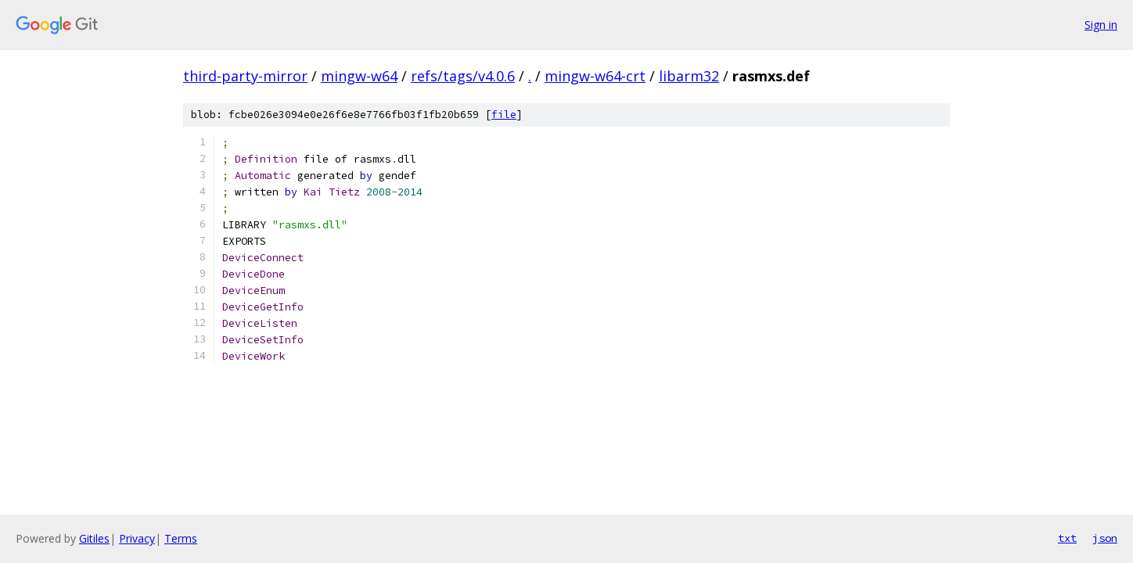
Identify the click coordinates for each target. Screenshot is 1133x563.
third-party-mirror (245, 75)
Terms (180, 538)
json (1104, 538)
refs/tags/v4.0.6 (463, 75)
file (503, 114)
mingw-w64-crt (595, 75)
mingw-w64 (359, 75)
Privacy (137, 538)
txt (1067, 538)
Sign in (1100, 24)
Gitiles (94, 538)
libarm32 (689, 75)
